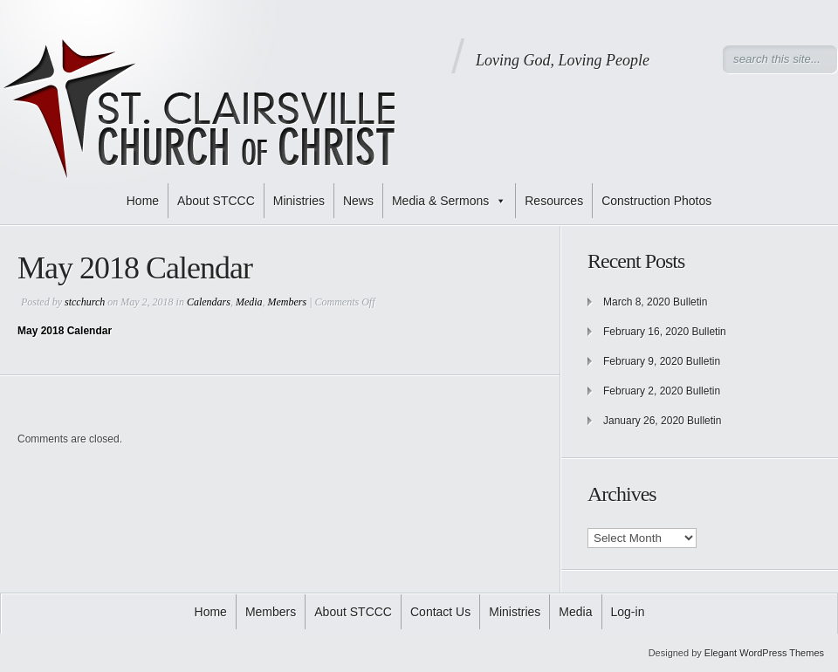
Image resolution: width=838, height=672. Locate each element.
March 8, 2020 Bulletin (655, 302)
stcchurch (85, 302)
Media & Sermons (449, 201)
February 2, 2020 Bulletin (661, 391)
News (358, 201)
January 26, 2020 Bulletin (662, 421)
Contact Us (440, 612)
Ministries (299, 201)
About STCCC (216, 201)
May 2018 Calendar (64, 331)
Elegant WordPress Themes (764, 653)
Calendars (208, 302)
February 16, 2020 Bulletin (664, 332)
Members (287, 302)
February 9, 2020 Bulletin (661, 361)
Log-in (628, 612)
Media (249, 302)
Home (143, 201)
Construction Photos (656, 201)
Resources (554, 201)
